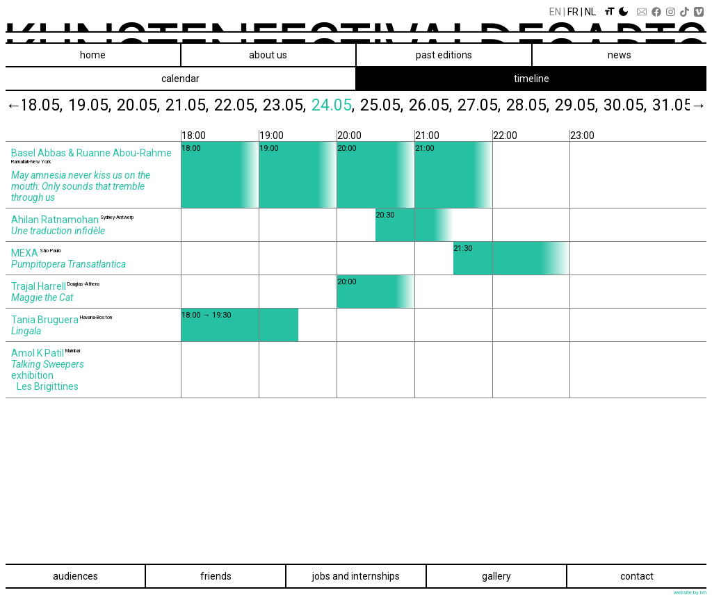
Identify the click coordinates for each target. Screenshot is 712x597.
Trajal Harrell (38, 286)
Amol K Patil (37, 353)
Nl (590, 11)
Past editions (444, 54)
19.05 (100, 105)
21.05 (197, 105)
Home (93, 54)
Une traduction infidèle (58, 230)
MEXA (24, 253)
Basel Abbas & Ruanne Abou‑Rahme (91, 152)
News (619, 54)
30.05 (635, 105)
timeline (531, 78)
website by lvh (690, 592)
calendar (180, 78)
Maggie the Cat (42, 297)
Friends (216, 576)
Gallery (496, 576)
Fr (572, 11)
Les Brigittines (48, 386)
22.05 (246, 105)
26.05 (441, 105)
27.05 (489, 105)
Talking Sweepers (47, 364)
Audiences (75, 576)
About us (268, 54)
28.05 (538, 105)
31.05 (684, 105)
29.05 (587, 105)
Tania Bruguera (45, 319)
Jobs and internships (356, 576)
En (555, 11)
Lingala (26, 330)
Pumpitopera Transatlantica (68, 264)
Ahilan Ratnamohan (55, 219)
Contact (637, 576)
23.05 (295, 105)
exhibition (32, 375)
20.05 (149, 105)
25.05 (392, 105)
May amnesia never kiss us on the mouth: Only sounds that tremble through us (80, 186)
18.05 (51, 105)
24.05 (343, 105)
